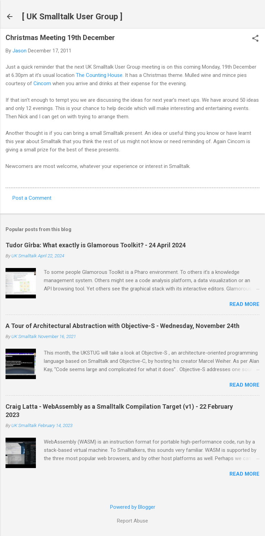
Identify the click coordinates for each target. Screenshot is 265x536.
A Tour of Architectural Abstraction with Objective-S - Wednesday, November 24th (122, 325)
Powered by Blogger (132, 507)
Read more (244, 304)
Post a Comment (31, 198)
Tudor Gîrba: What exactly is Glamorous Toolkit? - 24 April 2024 (96, 245)
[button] (255, 39)
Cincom (42, 83)
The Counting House (99, 75)
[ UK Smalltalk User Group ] (72, 16)
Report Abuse (132, 521)
